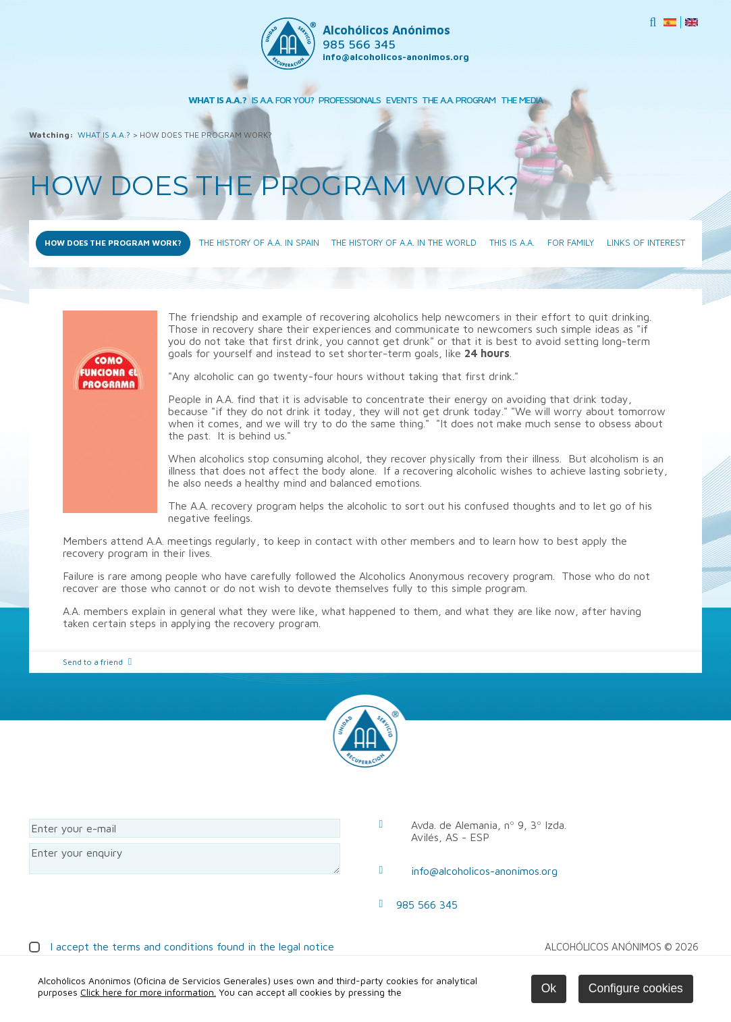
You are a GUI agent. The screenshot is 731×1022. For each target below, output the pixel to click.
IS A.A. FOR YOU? (283, 99)
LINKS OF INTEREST (646, 243)
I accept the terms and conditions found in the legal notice (192, 946)
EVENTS (401, 99)
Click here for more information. (148, 992)
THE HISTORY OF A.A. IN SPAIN (259, 243)
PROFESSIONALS (350, 99)
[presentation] (131, 906)
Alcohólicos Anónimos (386, 37)
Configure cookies (636, 988)
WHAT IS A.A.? (217, 99)
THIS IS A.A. (512, 243)
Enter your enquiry (184, 858)
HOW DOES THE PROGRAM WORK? (113, 243)
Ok (548, 988)
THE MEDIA (522, 99)
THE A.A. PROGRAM (458, 99)
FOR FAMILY (570, 243)
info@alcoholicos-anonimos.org (396, 56)
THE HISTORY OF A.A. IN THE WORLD (404, 243)
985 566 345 (427, 904)
